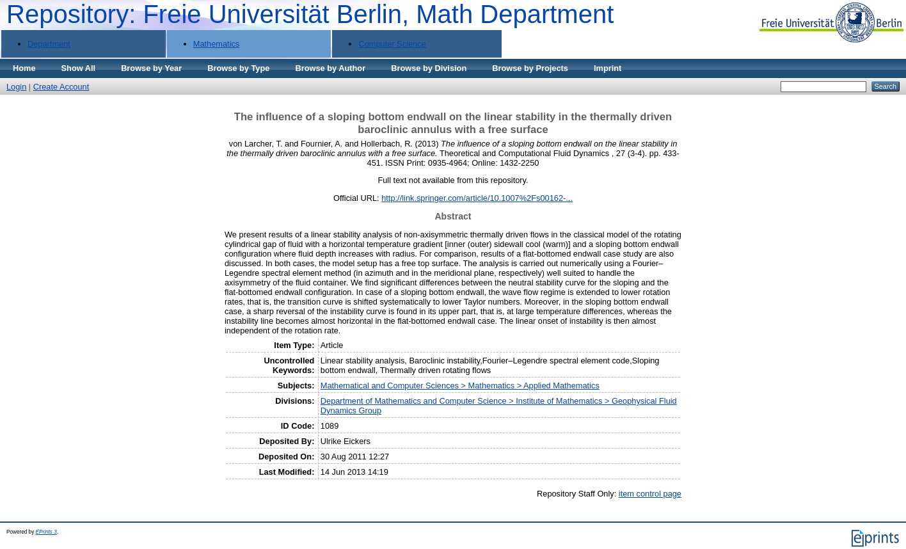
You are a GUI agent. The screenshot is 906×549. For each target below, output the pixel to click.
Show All (78, 68)
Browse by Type (238, 68)
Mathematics (216, 44)
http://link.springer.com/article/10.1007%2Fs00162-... (477, 198)
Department (49, 44)
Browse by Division (428, 68)
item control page (650, 493)
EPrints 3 (46, 532)
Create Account (61, 87)
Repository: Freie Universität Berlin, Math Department (310, 14)
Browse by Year (151, 68)
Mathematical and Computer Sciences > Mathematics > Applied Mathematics (460, 385)
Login (16, 87)
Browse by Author (330, 68)
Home (24, 68)
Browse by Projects (530, 68)
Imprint (607, 68)
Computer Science (391, 44)
